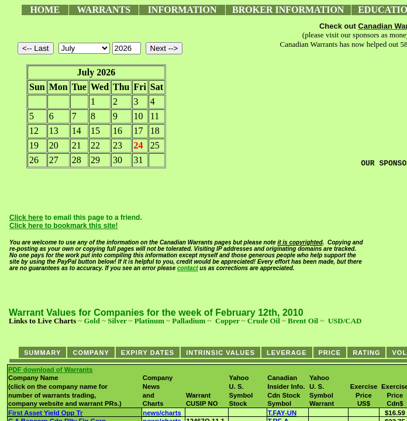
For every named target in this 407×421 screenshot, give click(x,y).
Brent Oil (303, 320)
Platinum (149, 320)
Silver (117, 320)
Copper (227, 320)
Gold (91, 320)
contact (187, 268)
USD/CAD (345, 320)
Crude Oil (263, 320)
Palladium (188, 320)
